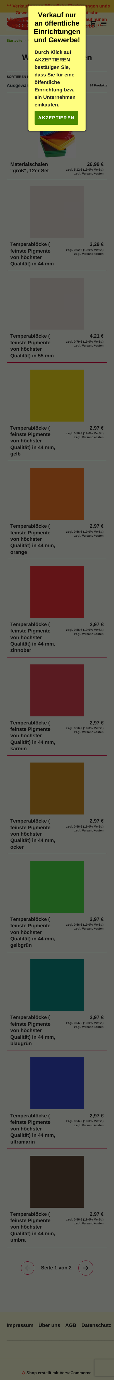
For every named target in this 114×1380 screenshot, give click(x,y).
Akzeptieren (56, 117)
